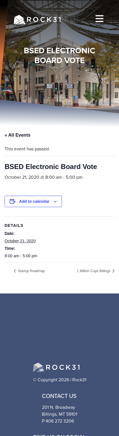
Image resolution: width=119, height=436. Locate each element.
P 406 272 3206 (58, 421)
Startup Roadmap (31, 271)
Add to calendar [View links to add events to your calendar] (34, 201)
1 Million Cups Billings (94, 271)
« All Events (17, 135)
